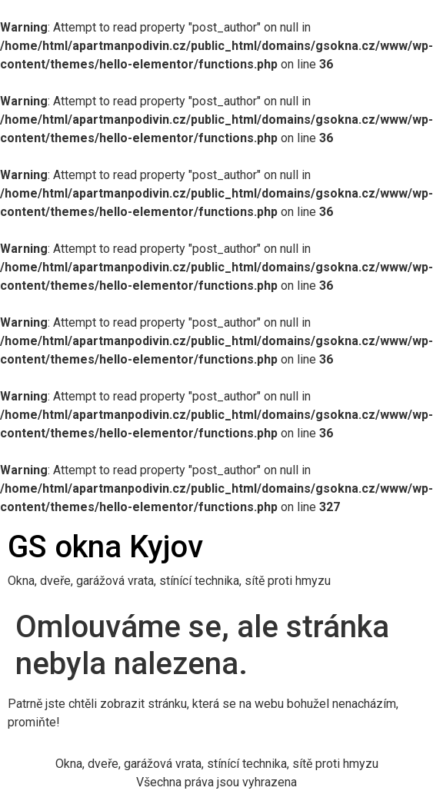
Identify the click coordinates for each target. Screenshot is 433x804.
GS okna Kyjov (105, 547)
